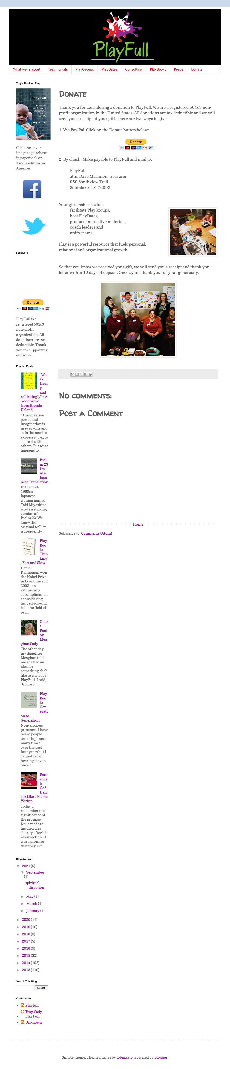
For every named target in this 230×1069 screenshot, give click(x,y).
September (35, 872)
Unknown (33, 1022)
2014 (26, 962)
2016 (26, 948)
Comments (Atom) (96, 533)
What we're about (26, 69)
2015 (26, 955)
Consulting (133, 69)
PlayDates (109, 69)
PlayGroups (84, 69)
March (32, 903)
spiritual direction (34, 884)
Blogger (160, 1057)
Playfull (32, 1005)
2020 (26, 919)
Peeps (178, 69)
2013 (26, 970)
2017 (26, 941)
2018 (26, 934)
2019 (26, 927)
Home (138, 524)
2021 (26, 866)
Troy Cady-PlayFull (34, 1014)
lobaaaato (125, 1057)
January (33, 910)
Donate (196, 69)
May (30, 896)
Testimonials (58, 69)
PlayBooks (158, 69)
